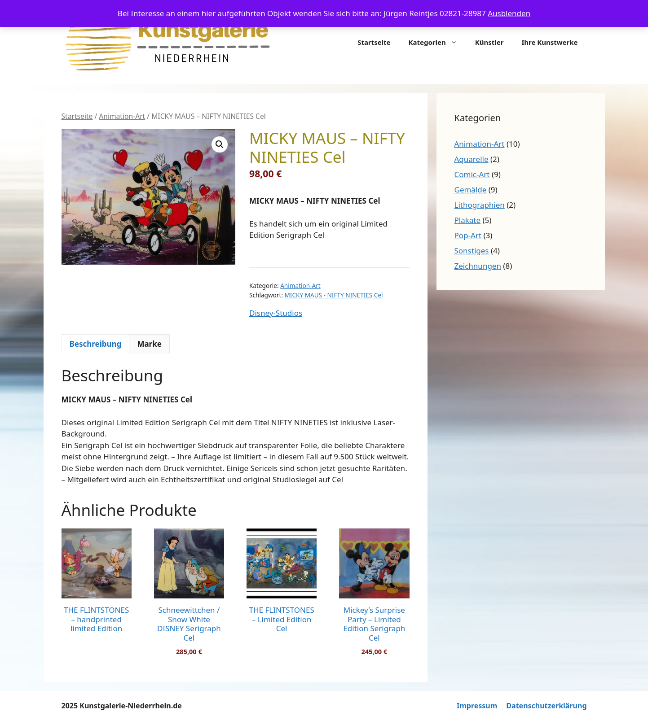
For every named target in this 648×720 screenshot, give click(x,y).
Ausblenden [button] (509, 13)
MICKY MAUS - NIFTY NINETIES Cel (334, 295)
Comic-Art (472, 174)
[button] (220, 144)
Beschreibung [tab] (96, 344)
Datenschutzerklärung (546, 706)
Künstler (489, 42)
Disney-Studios (275, 313)
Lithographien (479, 205)
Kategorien (437, 42)
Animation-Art (122, 116)
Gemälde (470, 189)
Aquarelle (471, 159)
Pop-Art (468, 235)
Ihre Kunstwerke (549, 42)
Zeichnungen (477, 266)
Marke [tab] (149, 344)
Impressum (477, 706)
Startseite (373, 42)
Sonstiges (471, 250)
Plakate (467, 220)
